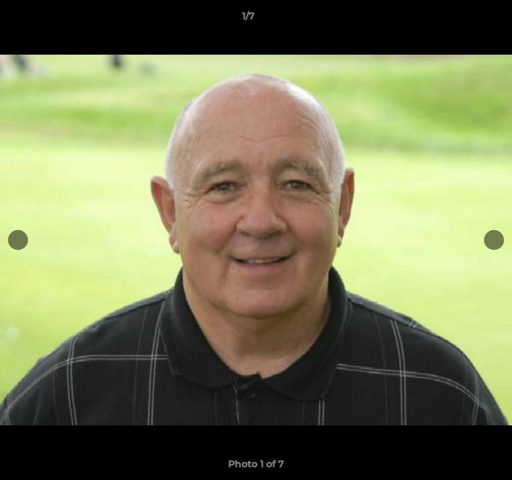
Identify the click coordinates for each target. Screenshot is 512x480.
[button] (464, 19)
